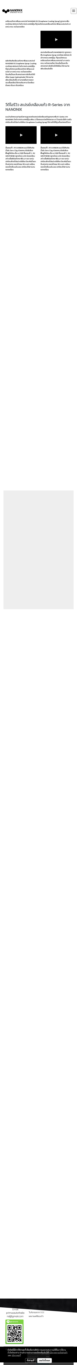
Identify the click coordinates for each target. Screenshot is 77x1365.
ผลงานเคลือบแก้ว (36, 1316)
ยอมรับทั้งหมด (44, 1360)
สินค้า (31, 1308)
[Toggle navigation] (73, 11)
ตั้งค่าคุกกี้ (30, 1360)
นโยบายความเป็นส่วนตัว (58, 1352)
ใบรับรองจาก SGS (36, 1312)
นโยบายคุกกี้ (16, 1355)
